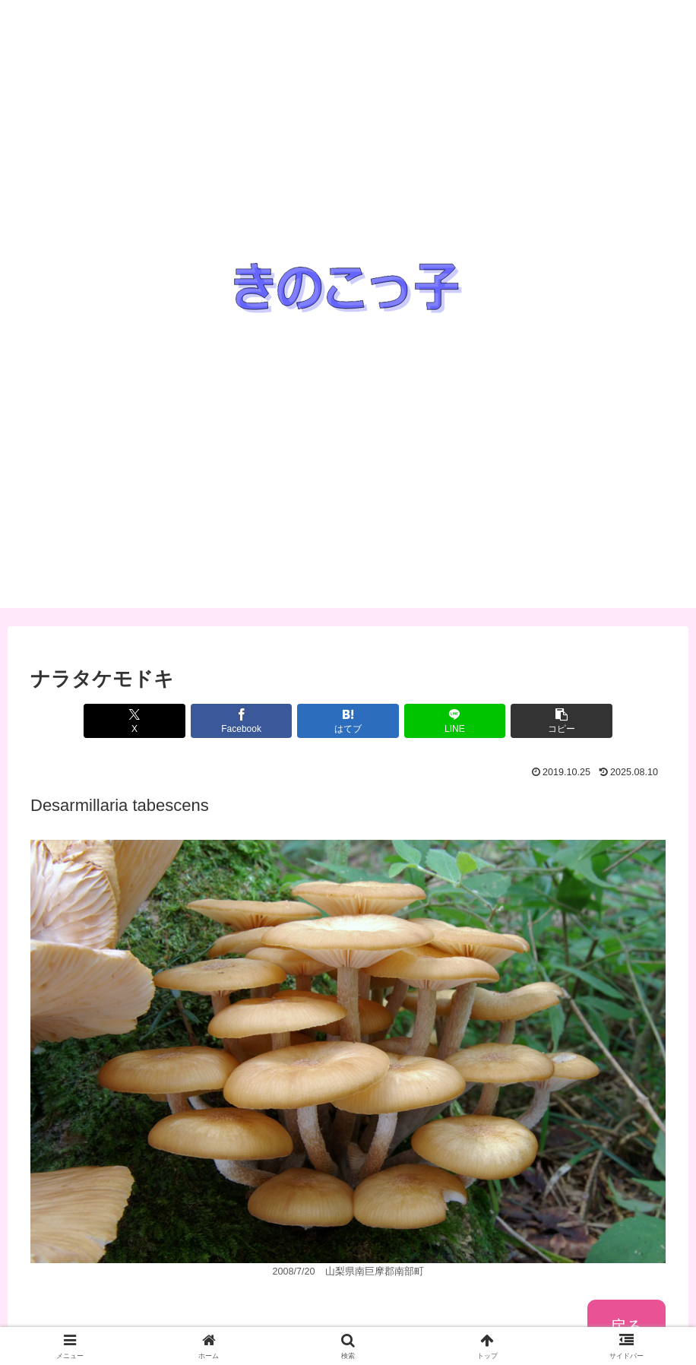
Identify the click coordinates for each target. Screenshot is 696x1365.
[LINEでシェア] (455, 721)
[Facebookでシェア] (242, 721)
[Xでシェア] (134, 721)
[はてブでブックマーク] (348, 721)
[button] (561, 721)
